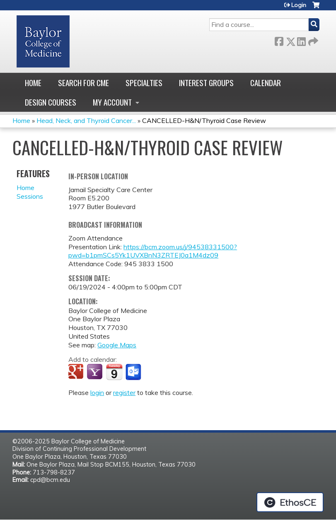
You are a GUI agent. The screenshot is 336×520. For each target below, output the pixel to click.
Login (298, 5)
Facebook (279, 40)
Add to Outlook (134, 372)
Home (33, 83)
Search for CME (83, 83)
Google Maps (116, 345)
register (124, 392)
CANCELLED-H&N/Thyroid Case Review (204, 120)
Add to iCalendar (114, 372)
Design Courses (50, 102)
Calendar (265, 83)
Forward (312, 40)
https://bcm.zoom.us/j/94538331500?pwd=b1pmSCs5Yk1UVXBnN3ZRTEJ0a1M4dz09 (152, 251)
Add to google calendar (76, 372)
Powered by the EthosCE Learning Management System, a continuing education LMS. (290, 502)
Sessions (30, 196)
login (97, 392)
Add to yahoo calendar (95, 372)
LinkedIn (301, 40)
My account (112, 102)
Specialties (144, 83)
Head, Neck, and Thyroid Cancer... (86, 120)
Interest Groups (206, 83)
